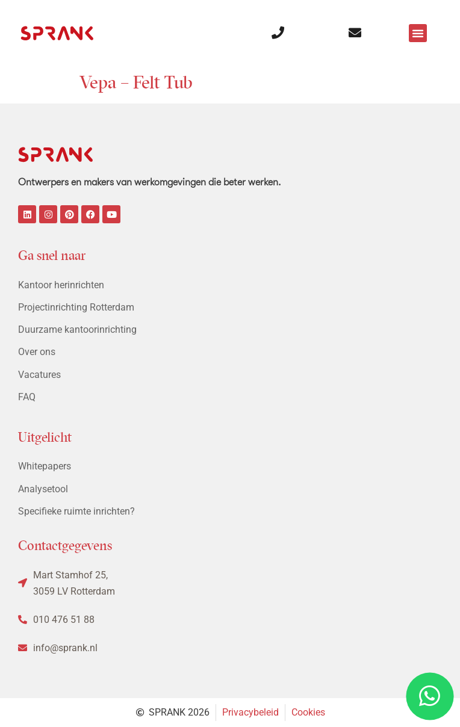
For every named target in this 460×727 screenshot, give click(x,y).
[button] (418, 33)
